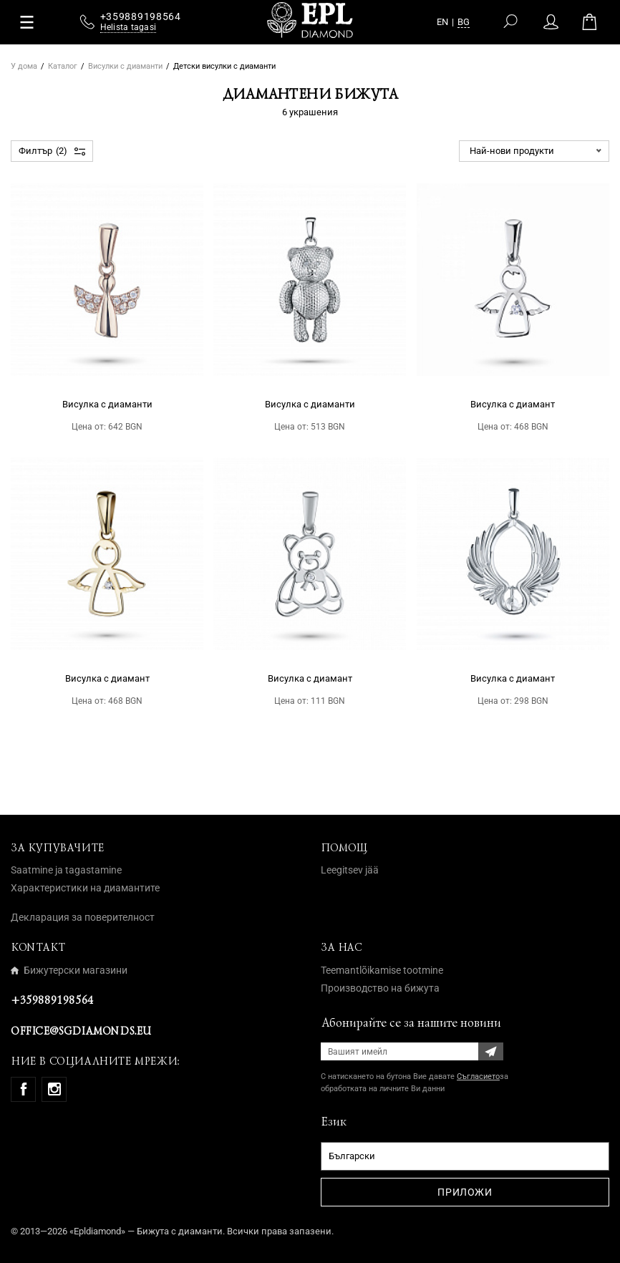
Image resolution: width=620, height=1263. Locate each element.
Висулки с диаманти (125, 66)
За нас (341, 947)
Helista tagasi (128, 31)
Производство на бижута (380, 988)
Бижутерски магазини (69, 970)
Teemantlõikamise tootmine (382, 970)
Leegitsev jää (350, 870)
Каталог (62, 66)
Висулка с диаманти (107, 404)
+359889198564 (52, 1000)
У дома (24, 66)
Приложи (464, 1192)
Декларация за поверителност (83, 917)
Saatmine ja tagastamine (66, 870)
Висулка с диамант (512, 404)
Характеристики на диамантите (85, 888)
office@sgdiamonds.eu (81, 1031)
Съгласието (478, 1076)
